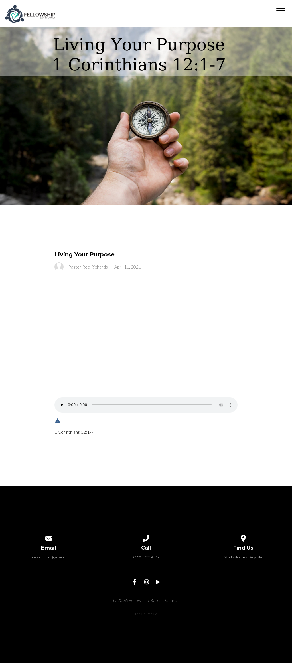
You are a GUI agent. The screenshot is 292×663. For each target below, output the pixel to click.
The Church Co (146, 614)
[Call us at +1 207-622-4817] (146, 537)
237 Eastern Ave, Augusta (243, 557)
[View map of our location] (243, 537)
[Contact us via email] (49, 537)
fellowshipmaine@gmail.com (49, 557)
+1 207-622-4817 (146, 557)
